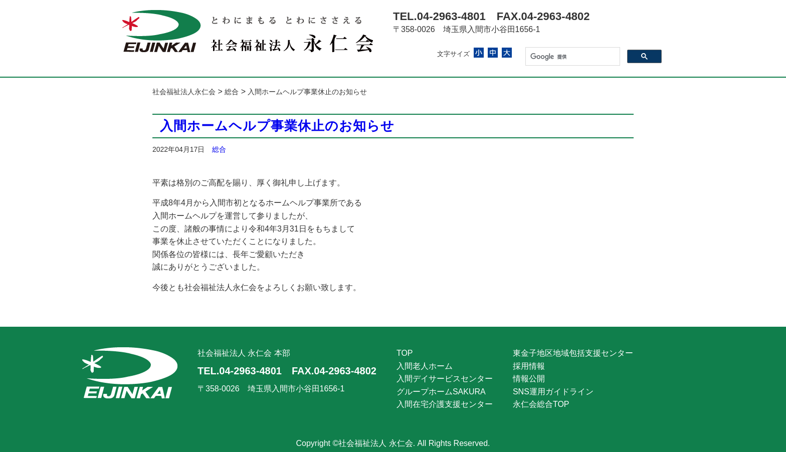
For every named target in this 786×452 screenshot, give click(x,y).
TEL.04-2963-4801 (439, 16)
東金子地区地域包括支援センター (573, 353)
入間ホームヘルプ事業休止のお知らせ (277, 125)
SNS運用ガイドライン (553, 391)
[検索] (571, 56)
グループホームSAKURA (441, 391)
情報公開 (529, 378)
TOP (405, 353)
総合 (219, 149)
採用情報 (529, 366)
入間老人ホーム (425, 366)
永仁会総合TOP (541, 404)
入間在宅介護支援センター (445, 404)
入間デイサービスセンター (445, 378)
